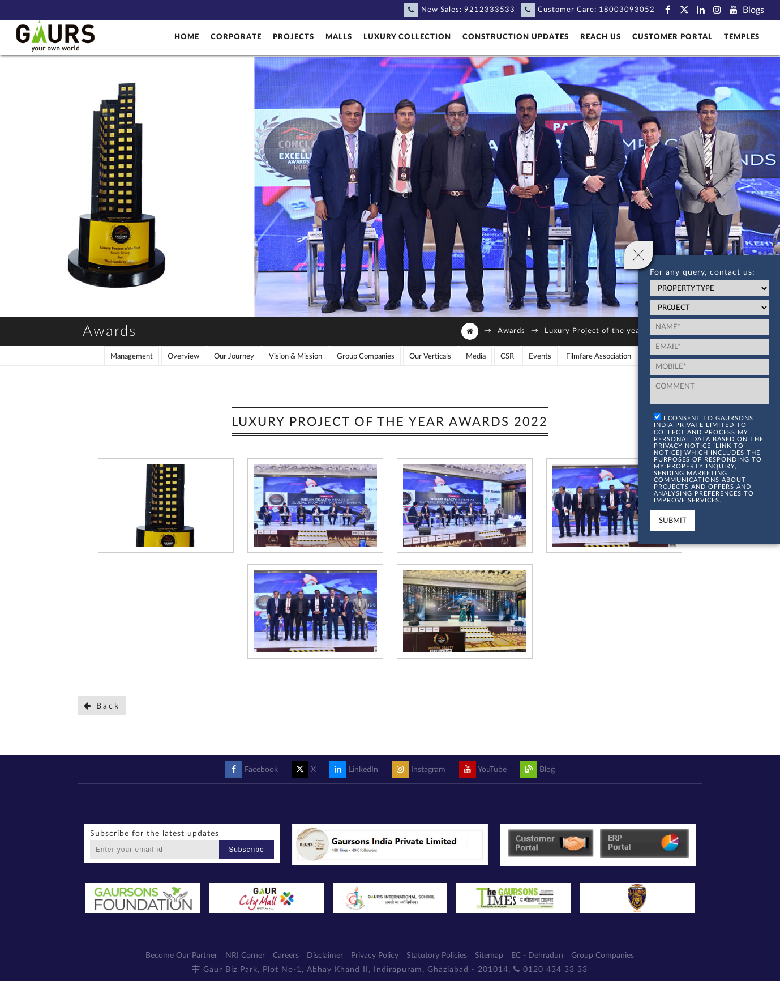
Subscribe (246, 850)
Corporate (236, 37)
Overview (183, 356)
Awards (511, 331)
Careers (286, 955)
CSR (507, 356)
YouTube (483, 770)
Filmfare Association (598, 356)
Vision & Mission (295, 356)
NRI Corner (245, 955)
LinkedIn (353, 770)
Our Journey (234, 356)
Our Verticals (430, 356)
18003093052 (627, 10)
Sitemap (489, 955)
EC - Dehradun (537, 955)
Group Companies (366, 356)
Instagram (418, 770)
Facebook (251, 770)
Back (102, 706)
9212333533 (489, 10)
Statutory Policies (436, 955)
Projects (293, 37)
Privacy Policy (374, 955)
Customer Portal (672, 37)
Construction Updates (515, 37)
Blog (537, 770)
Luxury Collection (407, 37)
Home (186, 37)
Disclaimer (325, 955)
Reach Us (600, 37)
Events (540, 356)
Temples (742, 37)
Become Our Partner (181, 955)
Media (476, 356)
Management (131, 356)
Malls (338, 37)
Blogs (753, 10)
